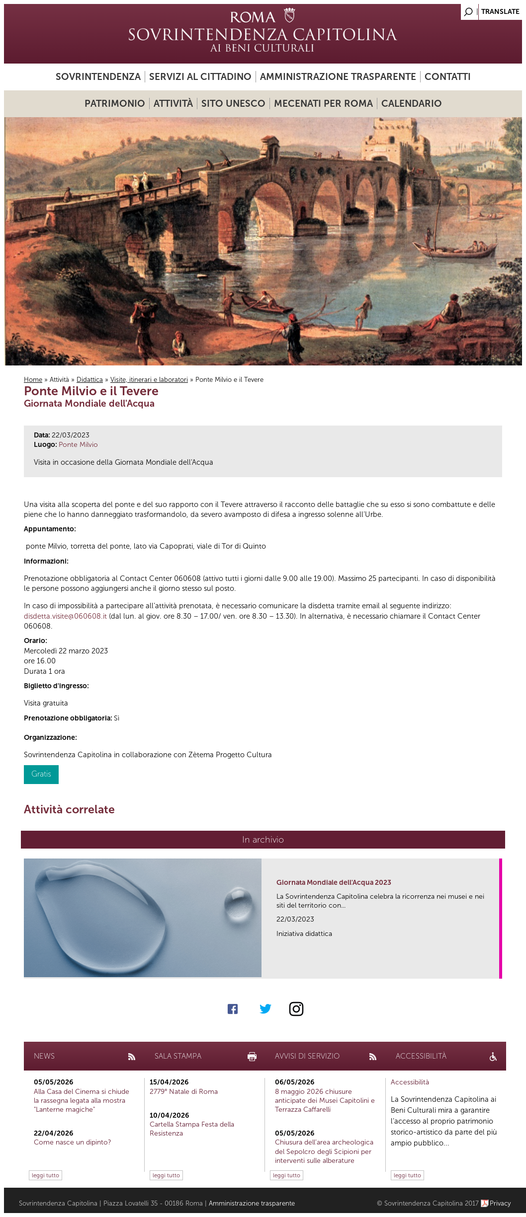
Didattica (90, 379)
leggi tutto (45, 1175)
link (495, 968)
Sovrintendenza (98, 76)
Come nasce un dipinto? (72, 1142)
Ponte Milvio (78, 444)
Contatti (448, 76)
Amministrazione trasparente (338, 76)
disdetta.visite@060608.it (65, 616)
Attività (173, 103)
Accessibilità (410, 1082)
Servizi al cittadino (200, 76)
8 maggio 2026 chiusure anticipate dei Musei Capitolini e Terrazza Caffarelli (325, 1100)
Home (33, 379)
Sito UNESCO (233, 103)
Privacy (500, 1203)
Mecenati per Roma (323, 103)
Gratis (41, 774)
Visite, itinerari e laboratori (149, 379)
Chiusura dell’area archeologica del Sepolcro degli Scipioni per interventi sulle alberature (324, 1151)
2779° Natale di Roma (184, 1091)
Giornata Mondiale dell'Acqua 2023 (333, 882)
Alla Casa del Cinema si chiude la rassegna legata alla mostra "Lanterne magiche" (81, 1100)
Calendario (411, 103)
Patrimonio (115, 103)
